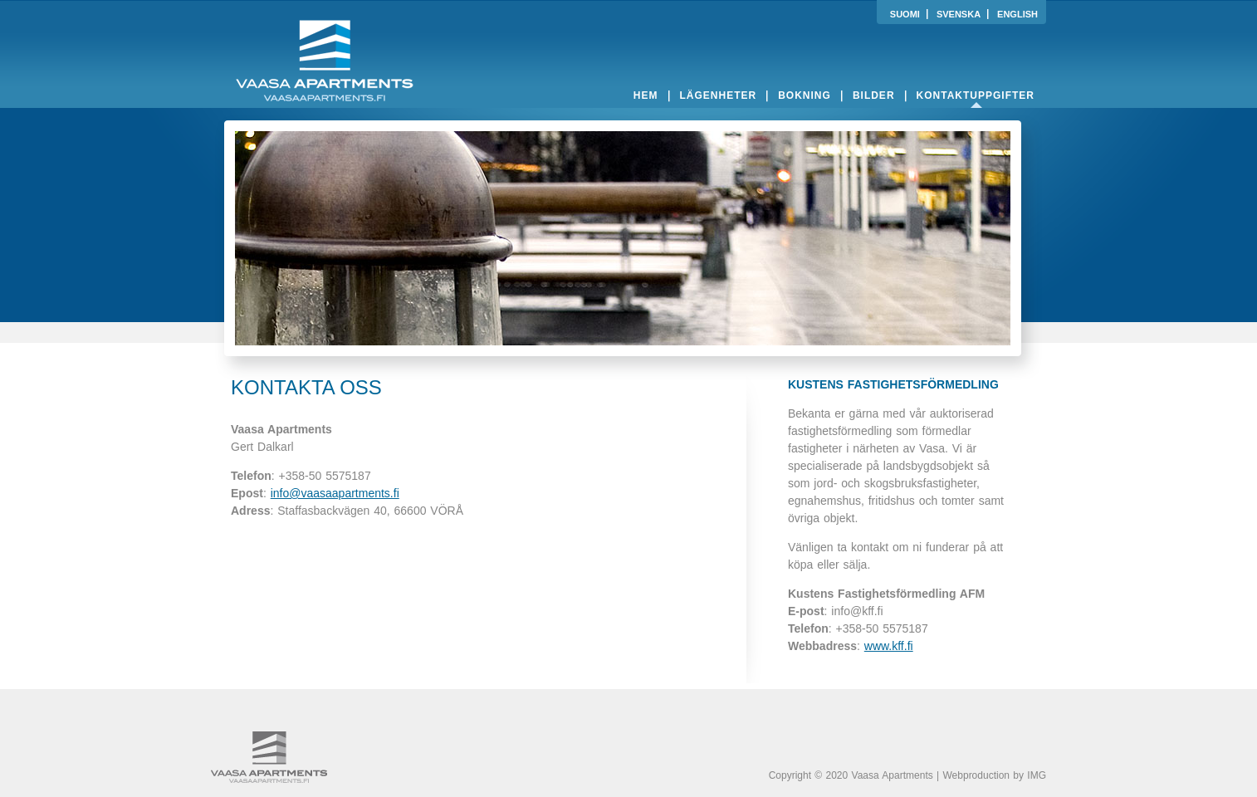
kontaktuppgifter (975, 95)
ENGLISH (1017, 14)
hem (645, 95)
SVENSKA (959, 14)
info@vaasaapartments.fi (335, 493)
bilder (874, 95)
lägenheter (718, 95)
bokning (804, 95)
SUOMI (905, 14)
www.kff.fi (888, 646)
